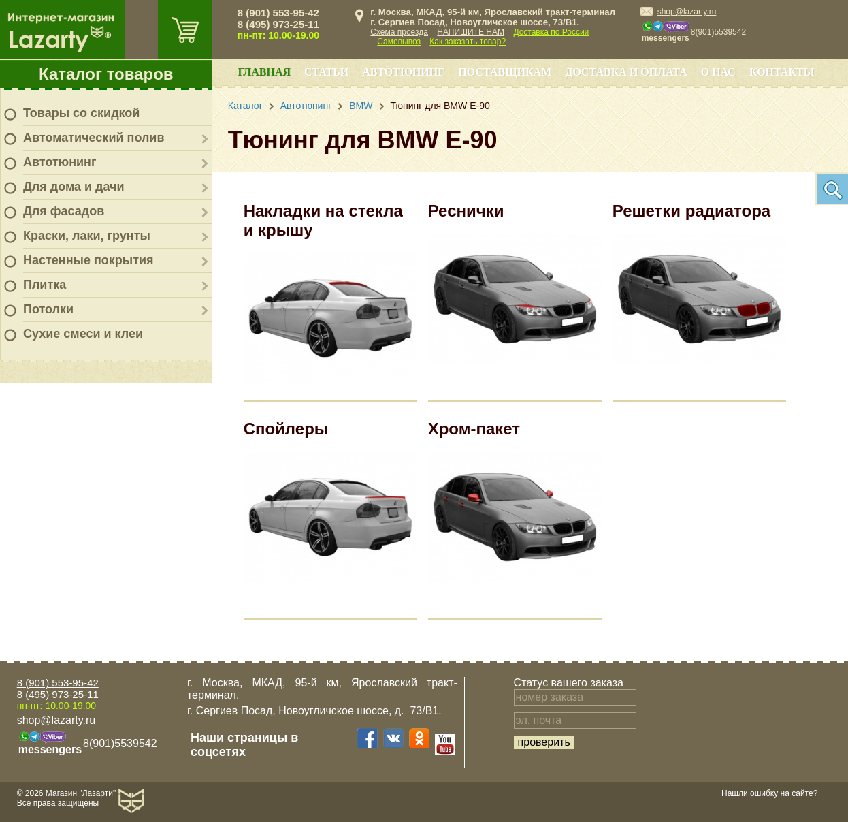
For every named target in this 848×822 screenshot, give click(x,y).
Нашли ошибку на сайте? (769, 793)
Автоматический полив (94, 137)
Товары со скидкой (81, 113)
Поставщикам (504, 72)
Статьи (326, 72)
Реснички (466, 211)
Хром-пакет (474, 429)
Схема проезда (399, 32)
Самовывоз (399, 41)
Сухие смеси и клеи (83, 334)
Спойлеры (286, 429)
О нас (718, 72)
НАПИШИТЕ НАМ (470, 32)
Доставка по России (551, 32)
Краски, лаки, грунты (86, 235)
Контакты (782, 72)
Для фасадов (63, 211)
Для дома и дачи (74, 186)
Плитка (44, 284)
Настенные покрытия (88, 260)
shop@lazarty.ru (687, 11)
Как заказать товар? (467, 41)
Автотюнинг (59, 162)
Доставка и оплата (626, 72)
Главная (264, 72)
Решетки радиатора (691, 211)
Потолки (48, 309)
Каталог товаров (106, 74)
